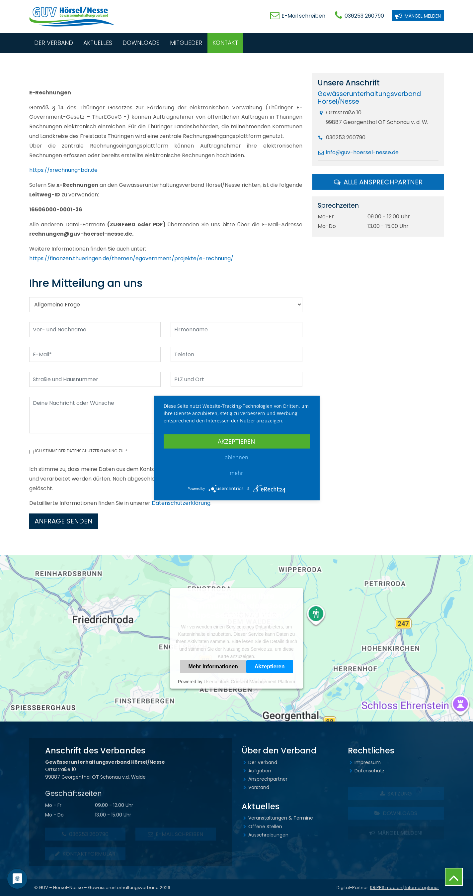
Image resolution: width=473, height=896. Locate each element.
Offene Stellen (265, 826)
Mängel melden (418, 15)
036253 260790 (364, 16)
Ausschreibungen (268, 835)
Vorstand (258, 787)
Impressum (368, 762)
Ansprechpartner (267, 779)
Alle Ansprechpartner (378, 183)
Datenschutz (369, 770)
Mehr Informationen (213, 666)
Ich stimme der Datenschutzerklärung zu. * (81, 451)
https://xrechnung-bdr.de (63, 170)
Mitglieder (186, 43)
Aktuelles (97, 43)
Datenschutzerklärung (181, 503)
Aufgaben (259, 770)
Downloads (141, 43)
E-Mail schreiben (303, 16)
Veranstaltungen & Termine (280, 818)
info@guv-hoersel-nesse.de (362, 153)
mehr (236, 473)
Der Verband (53, 43)
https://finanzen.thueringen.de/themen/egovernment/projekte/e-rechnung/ (131, 258)
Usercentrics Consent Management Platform (249, 681)
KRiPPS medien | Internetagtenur (404, 887)
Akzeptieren (270, 666)
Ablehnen (236, 457)
